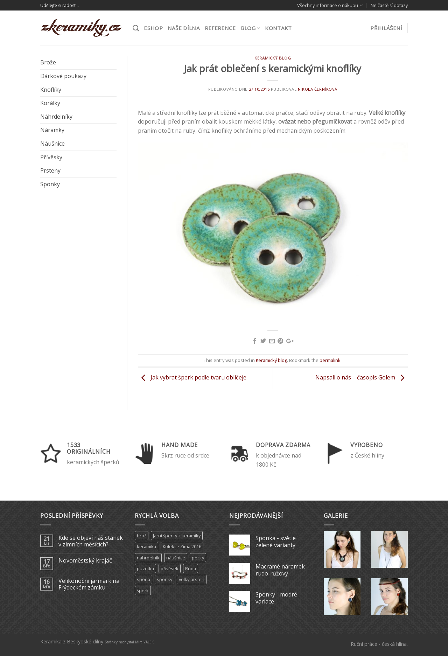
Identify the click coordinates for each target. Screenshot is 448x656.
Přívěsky (51, 157)
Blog (250, 28)
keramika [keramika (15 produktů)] (146, 546)
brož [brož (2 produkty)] (141, 535)
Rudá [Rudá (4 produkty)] (190, 568)
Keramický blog (272, 58)
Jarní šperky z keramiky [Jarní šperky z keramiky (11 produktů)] (177, 535)
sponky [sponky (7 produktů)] (164, 579)
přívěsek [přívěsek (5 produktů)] (169, 568)
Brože (48, 62)
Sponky (50, 184)
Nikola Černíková (317, 89)
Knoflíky (50, 89)
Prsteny (50, 170)
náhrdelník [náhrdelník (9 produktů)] (148, 557)
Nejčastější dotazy (389, 5)
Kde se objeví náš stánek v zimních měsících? (90, 541)
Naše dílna (184, 28)
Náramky (52, 130)
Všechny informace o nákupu (330, 5)
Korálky (50, 103)
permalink (330, 360)
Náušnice (52, 143)
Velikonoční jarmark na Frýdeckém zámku (88, 584)
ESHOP (153, 28)
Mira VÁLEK (144, 642)
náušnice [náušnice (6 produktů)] (175, 557)
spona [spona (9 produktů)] (143, 579)
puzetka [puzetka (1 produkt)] (145, 568)
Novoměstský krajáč (85, 560)
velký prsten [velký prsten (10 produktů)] (191, 579)
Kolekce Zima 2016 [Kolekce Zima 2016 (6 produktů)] (182, 546)
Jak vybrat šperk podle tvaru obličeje (192, 378)
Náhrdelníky (56, 116)
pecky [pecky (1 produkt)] (198, 557)
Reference (220, 28)
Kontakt (278, 28)
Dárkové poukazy (63, 76)
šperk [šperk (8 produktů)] (143, 590)
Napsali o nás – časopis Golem (361, 378)
